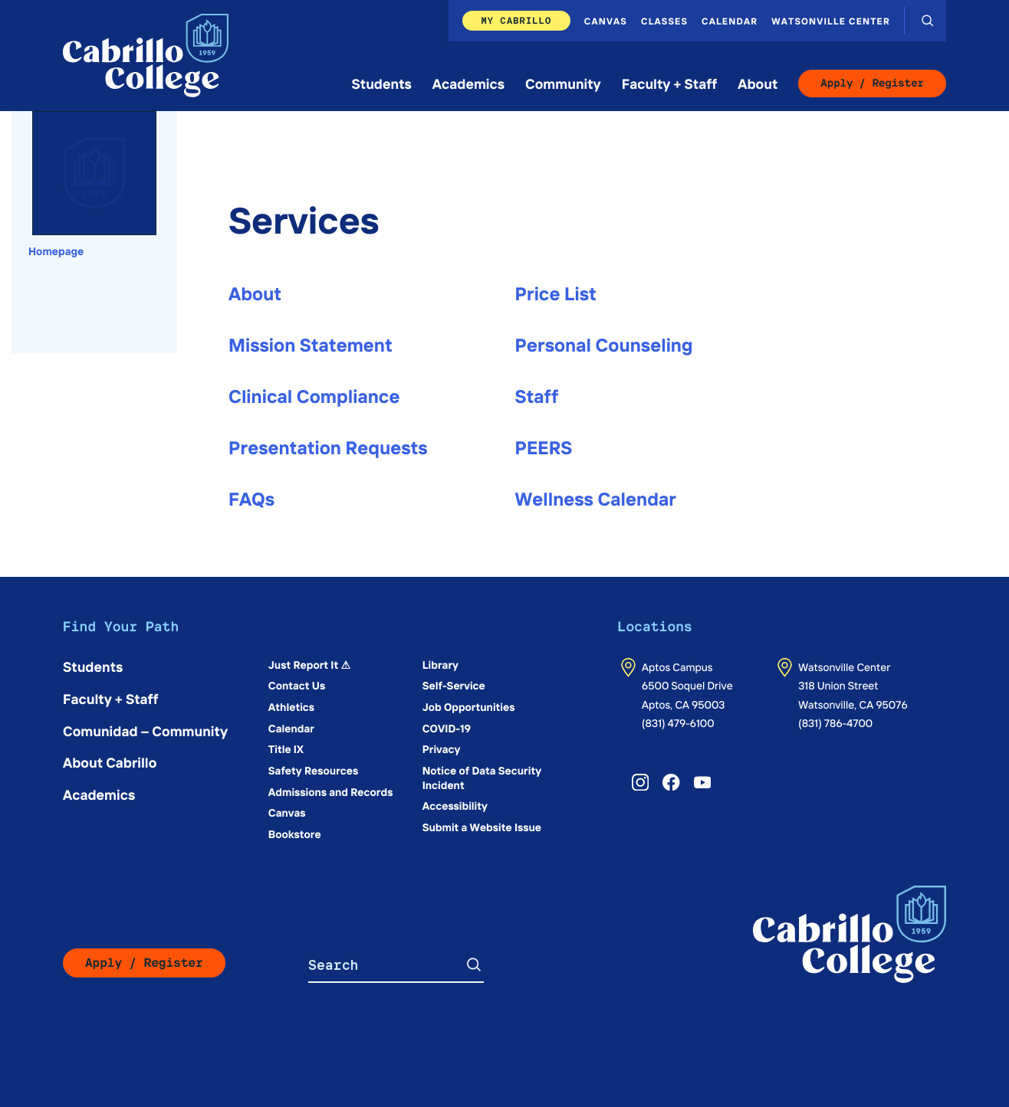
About (757, 83)
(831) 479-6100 (678, 722)
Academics (468, 83)
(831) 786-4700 (835, 722)
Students (382, 83)
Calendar (730, 21)
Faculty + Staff (670, 83)
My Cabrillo (516, 20)
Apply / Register (872, 83)
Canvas (605, 21)
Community (563, 83)
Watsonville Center (830, 21)
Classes (664, 21)
